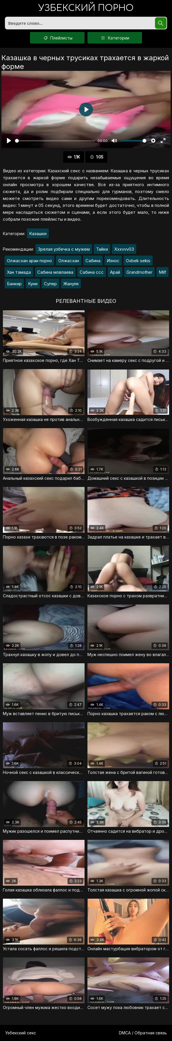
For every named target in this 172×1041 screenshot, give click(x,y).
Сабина (92, 260)
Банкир (14, 283)
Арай (115, 272)
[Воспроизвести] (9, 140)
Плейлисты (57, 38)
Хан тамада (19, 272)
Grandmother (139, 272)
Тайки (102, 249)
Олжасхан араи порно (29, 260)
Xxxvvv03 (124, 249)
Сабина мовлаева (55, 272)
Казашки (37, 233)
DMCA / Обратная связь (143, 1032)
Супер (50, 283)
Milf (162, 272)
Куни (33, 283)
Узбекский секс (20, 1032)
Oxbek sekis (138, 260)
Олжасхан (68, 260)
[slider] (55, 140)
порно (86, 8)
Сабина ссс (92, 272)
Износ (113, 260)
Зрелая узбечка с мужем (64, 249)
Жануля (70, 283)
